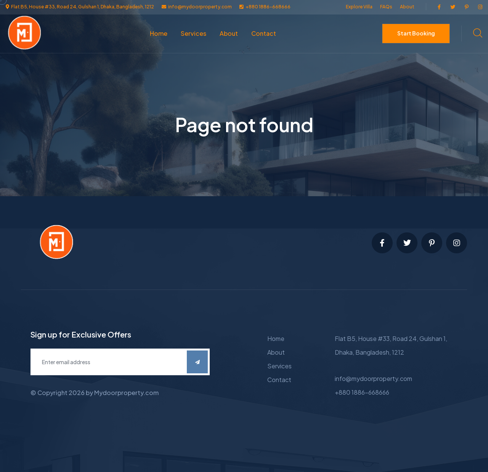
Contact (263, 33)
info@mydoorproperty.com (373, 378)
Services (193, 33)
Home (158, 33)
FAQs (386, 7)
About (407, 7)
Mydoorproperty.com (126, 393)
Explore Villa (359, 7)
